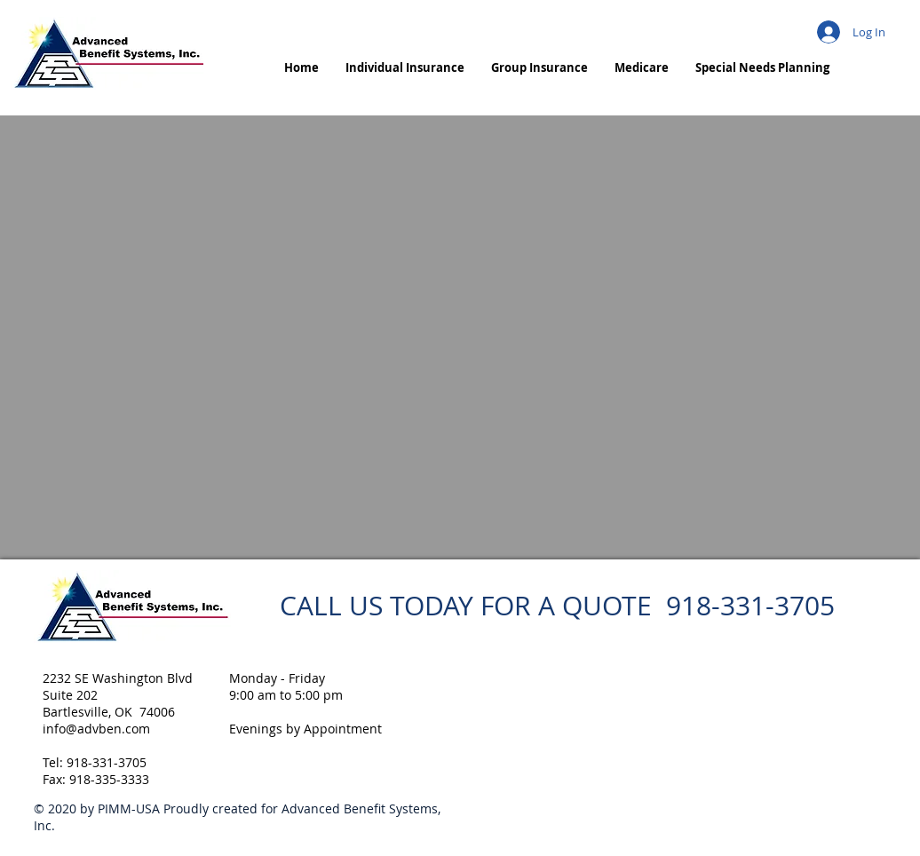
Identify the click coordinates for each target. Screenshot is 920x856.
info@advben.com (96, 728)
